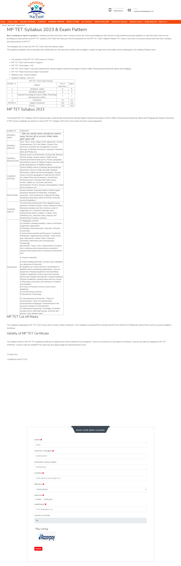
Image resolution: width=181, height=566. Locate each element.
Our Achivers (87, 22)
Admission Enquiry (119, 22)
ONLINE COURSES (28, 22)
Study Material (151, 22)
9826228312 (118, 11)
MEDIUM (39, 495)
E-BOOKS (42, 22)
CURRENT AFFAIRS (56, 22)
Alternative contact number (45, 462)
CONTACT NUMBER (44, 451)
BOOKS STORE (73, 22)
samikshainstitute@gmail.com (144, 11)
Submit (38, 549)
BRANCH (39, 484)
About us (162, 22)
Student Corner (136, 22)
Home (3, 22)
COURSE (39, 473)
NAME (38, 439)
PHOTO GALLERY (102, 22)
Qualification (40, 504)
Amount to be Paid (42, 515)
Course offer (13, 22)
